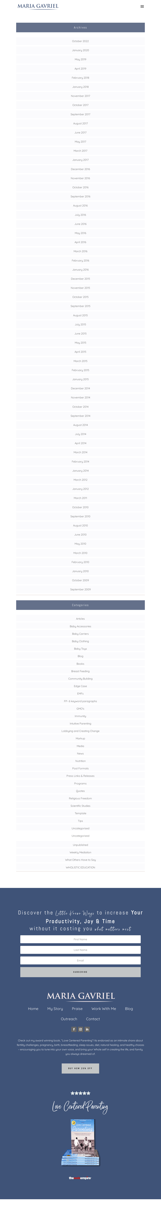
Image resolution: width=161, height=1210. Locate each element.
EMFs (80, 693)
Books (80, 663)
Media (80, 746)
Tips (80, 821)
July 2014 (80, 434)
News (80, 753)
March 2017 (80, 150)
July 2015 (80, 324)
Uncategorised (80, 828)
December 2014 (80, 388)
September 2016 (80, 196)
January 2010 (80, 571)
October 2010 (80, 507)
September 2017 (80, 114)
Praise (77, 1009)
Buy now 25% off (80, 1068)
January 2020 (80, 50)
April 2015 (80, 351)
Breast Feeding (80, 671)
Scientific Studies (80, 805)
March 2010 (80, 553)
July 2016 (80, 214)
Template (80, 813)
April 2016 (80, 242)
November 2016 (80, 178)
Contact (93, 1019)
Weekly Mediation (80, 852)
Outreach (69, 1019)
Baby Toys (80, 648)
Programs (80, 783)
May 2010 (80, 543)
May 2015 (80, 342)
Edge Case (80, 686)
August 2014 (80, 425)
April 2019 (80, 68)
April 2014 (80, 443)
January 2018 (80, 86)
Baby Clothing (80, 641)
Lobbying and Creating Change (80, 731)
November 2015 (80, 287)
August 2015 (80, 315)
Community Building (80, 678)
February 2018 (80, 77)
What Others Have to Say (80, 859)
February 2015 (80, 370)
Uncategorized (80, 835)
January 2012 (80, 488)
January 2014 (80, 470)
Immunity (80, 716)
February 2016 (80, 260)
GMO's (80, 708)
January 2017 (80, 159)
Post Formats (80, 768)
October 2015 (80, 297)
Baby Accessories (80, 626)
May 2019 (80, 59)
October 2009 (80, 580)
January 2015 (80, 379)
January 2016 (80, 269)
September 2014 (80, 415)
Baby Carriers (80, 633)
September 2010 (80, 516)
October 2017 (80, 105)
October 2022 (80, 41)
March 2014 (80, 452)
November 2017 (80, 96)
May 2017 (80, 141)
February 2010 (80, 562)
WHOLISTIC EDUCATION (80, 867)
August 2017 (80, 123)
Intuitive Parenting (80, 723)
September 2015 (80, 306)
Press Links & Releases (80, 775)
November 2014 (80, 397)
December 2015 (80, 278)
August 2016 (80, 205)
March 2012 (80, 479)
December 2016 (80, 169)
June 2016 (80, 224)
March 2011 (80, 498)
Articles (80, 618)
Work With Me (104, 1009)
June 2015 (80, 333)
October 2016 (80, 187)
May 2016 (80, 233)
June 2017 (80, 132)
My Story (55, 1009)
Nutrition (80, 761)
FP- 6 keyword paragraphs (80, 701)
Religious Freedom (80, 798)
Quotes (80, 791)
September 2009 (80, 589)
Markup (80, 738)
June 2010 (80, 534)
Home (33, 1009)
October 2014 (80, 406)
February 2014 (80, 461)
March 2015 (80, 361)
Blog (80, 656)
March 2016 (80, 251)
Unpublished (80, 845)
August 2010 (80, 525)
